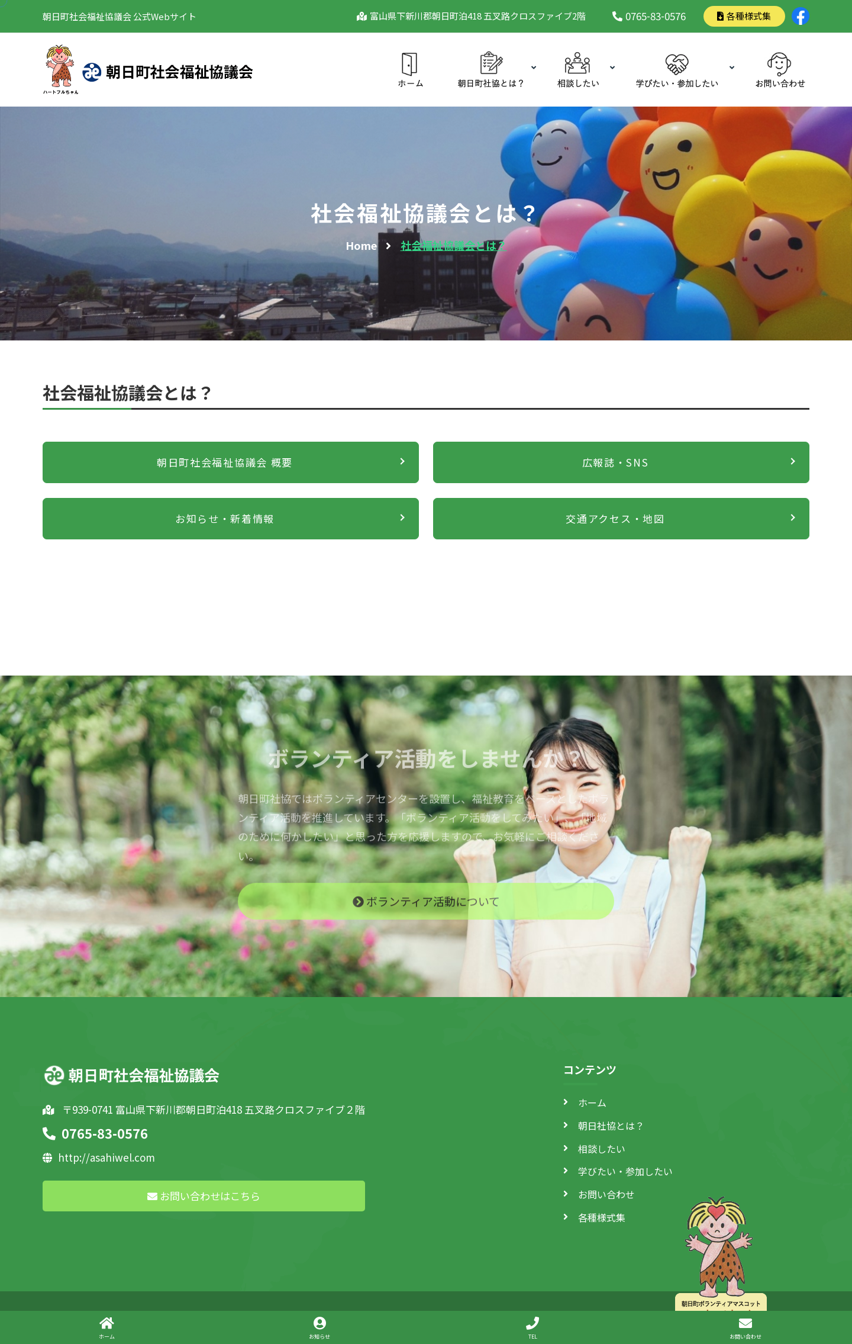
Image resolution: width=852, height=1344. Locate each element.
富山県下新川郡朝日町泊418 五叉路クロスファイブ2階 (476, 15)
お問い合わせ (606, 1194)
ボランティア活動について (426, 908)
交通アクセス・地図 (615, 518)
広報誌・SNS (615, 462)
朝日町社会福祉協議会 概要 (225, 462)
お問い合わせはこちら (203, 1195)
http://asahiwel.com (99, 1157)
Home (361, 245)
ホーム (592, 1102)
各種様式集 (744, 15)
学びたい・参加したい (625, 1171)
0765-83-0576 (649, 15)
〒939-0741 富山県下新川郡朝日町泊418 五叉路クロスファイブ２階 (204, 1109)
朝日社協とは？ (611, 1125)
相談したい (601, 1149)
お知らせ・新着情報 (225, 518)
